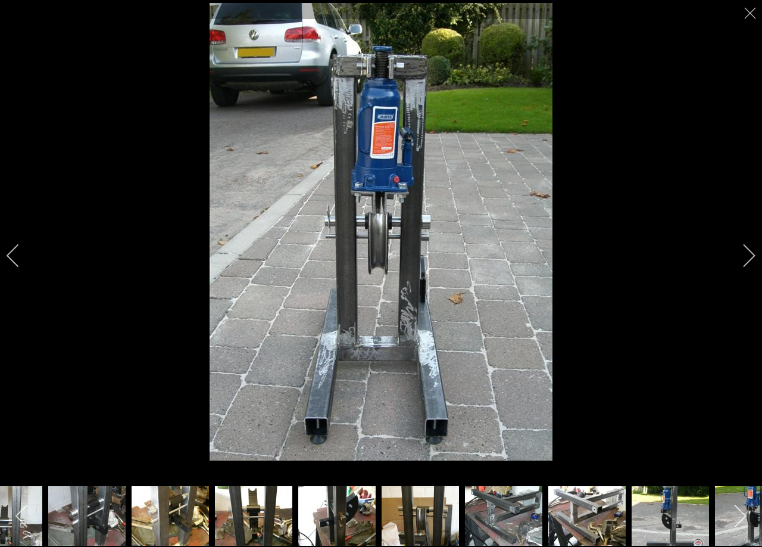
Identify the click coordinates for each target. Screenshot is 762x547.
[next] (741, 255)
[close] (751, 13)
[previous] (21, 255)
